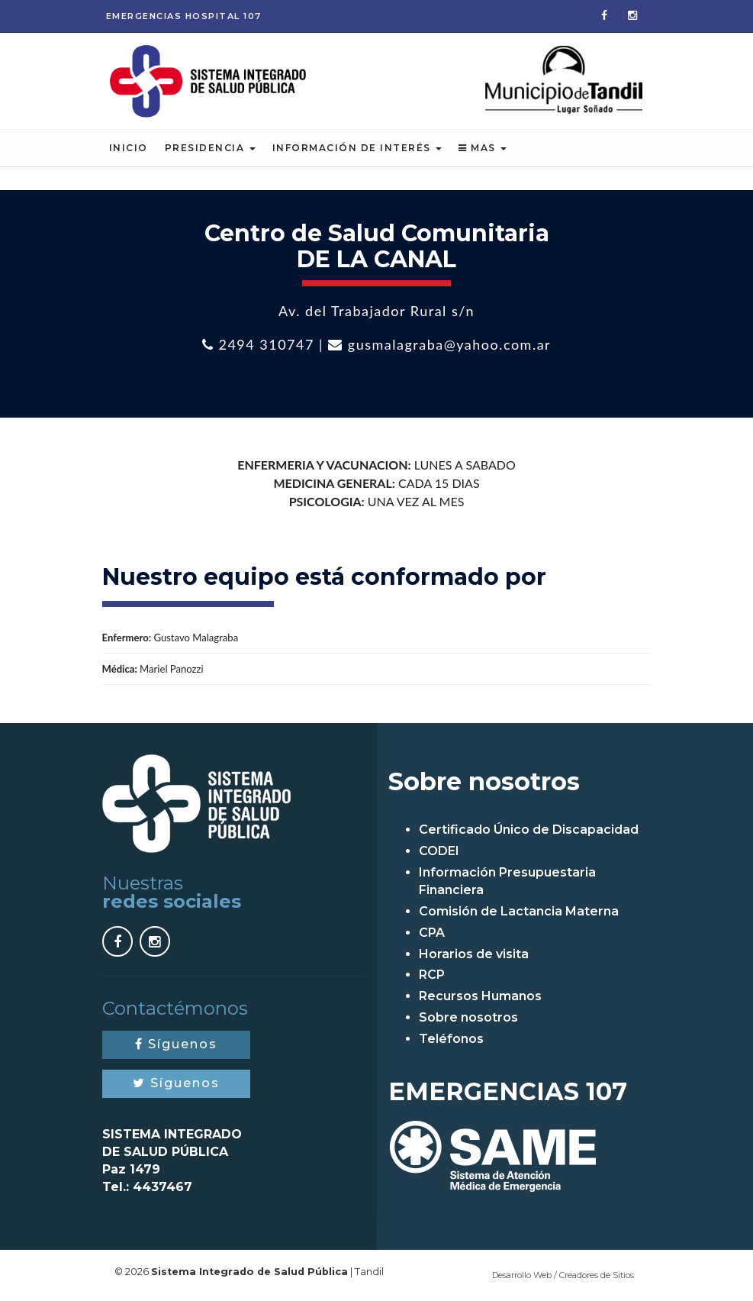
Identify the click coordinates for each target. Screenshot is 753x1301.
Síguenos (176, 1045)
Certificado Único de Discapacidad (529, 831)
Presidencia (210, 149)
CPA (432, 933)
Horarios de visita (474, 955)
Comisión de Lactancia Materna (519, 912)
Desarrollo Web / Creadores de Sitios (563, 1275)
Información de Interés (357, 149)
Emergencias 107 (184, 16)
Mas (483, 149)
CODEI (439, 852)
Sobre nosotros (468, 1019)
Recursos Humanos (480, 997)
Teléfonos (451, 1039)
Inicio (128, 149)
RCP (432, 976)
